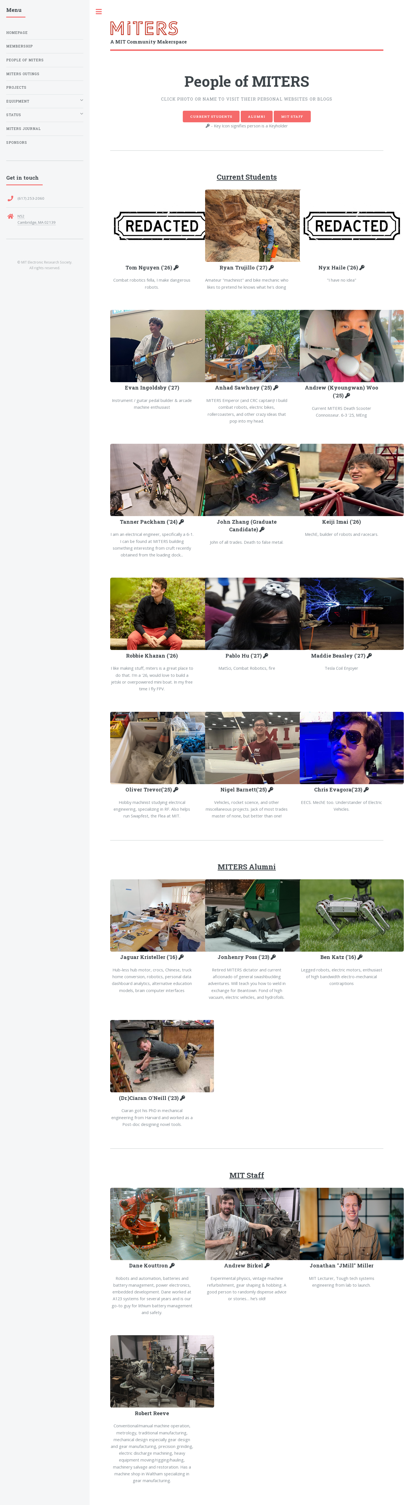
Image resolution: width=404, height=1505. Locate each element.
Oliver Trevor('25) (149, 789)
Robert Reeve (152, 1413)
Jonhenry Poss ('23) (244, 957)
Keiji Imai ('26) (341, 521)
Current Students (211, 116)
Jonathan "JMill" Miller (341, 1265)
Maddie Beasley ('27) (339, 655)
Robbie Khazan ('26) (152, 655)
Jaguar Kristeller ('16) (149, 957)
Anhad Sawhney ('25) (244, 387)
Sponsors (16, 142)
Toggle (99, 11)
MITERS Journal (23, 129)
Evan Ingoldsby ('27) (152, 387)
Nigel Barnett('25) (244, 789)
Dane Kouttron (149, 1265)
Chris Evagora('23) (339, 789)
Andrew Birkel (244, 1265)
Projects (16, 87)
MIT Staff (292, 116)
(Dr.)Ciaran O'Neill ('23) (149, 1098)
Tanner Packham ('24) (149, 521)
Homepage (17, 33)
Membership (19, 46)
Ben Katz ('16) (338, 957)
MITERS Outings (23, 74)
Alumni (256, 116)
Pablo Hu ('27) (244, 655)
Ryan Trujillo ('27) (244, 267)
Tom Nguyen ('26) (149, 267)
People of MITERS (25, 60)
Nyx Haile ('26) (338, 267)
